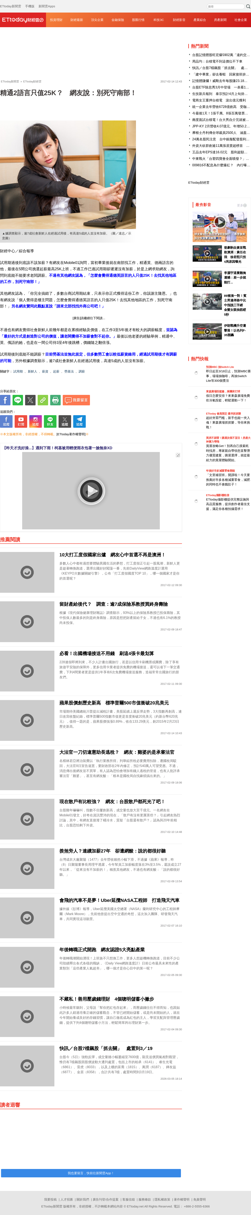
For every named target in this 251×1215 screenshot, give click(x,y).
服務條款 (144, 1199)
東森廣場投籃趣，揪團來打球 (223, 391)
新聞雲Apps (46, 2)
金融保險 (117, 20)
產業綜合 (199, 20)
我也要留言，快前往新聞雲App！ (91, 1173)
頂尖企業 (97, 20)
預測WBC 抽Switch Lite (220, 367)
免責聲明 (199, 1199)
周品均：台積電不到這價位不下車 (217, 61)
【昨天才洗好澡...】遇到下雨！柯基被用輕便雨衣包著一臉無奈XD (57, 448)
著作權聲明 (182, 1199)
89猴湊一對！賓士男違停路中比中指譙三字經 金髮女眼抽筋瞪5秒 (235, 305)
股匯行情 (138, 20)
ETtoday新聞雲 (10, 2)
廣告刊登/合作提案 (106, 1199)
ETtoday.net (135, 1206)
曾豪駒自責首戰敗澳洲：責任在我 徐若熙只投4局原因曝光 (235, 255)
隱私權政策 (162, 1199)
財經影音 (179, 20)
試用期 (18, 371)
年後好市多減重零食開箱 (220, 470)
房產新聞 (220, 20)
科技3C (159, 20)
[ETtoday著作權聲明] (71, 434)
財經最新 (76, 20)
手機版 (30, 2)
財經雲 (23, 20)
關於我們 (83, 1199)
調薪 (82, 371)
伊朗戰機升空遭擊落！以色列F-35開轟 (235, 330)
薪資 (45, 371)
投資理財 (56, 20)
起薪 (56, 371)
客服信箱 (128, 1199)
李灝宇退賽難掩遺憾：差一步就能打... (235, 277)
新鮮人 (32, 371)
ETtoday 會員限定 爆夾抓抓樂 (223, 413)
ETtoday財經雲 (198, 182)
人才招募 (66, 1199)
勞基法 (69, 371)
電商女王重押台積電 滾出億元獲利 (219, 100)
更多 (242, 205)
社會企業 (240, 20)
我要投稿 (50, 1199)
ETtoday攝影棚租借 (217, 495)
